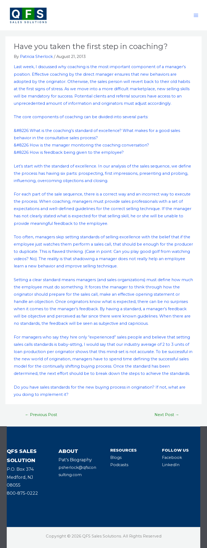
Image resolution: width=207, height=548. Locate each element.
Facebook (172, 457)
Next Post (166, 414)
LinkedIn (171, 464)
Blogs (116, 457)
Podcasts (119, 464)
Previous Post (41, 414)
